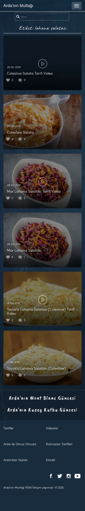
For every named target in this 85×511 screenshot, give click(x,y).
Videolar (52, 428)
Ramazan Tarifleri (59, 444)
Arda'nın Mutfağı (18, 5)
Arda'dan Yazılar (15, 460)
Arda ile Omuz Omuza (19, 444)
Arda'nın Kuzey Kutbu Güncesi (42, 409)
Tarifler (8, 428)
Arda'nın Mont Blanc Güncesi (42, 397)
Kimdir (50, 460)
